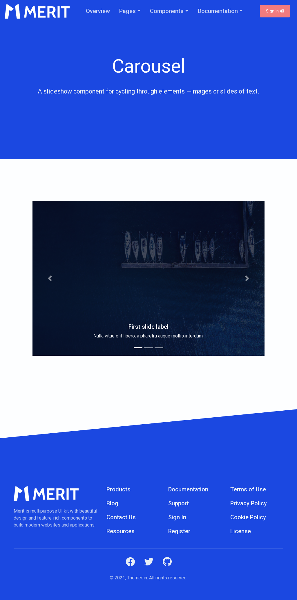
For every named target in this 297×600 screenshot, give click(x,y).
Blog (112, 503)
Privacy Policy (248, 503)
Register (179, 531)
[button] (49, 278)
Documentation (218, 11)
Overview (98, 11)
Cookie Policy (248, 517)
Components (167, 11)
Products (118, 489)
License (240, 531)
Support (178, 503)
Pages (127, 11)
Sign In (275, 11)
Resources (120, 531)
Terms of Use (248, 489)
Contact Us (121, 517)
